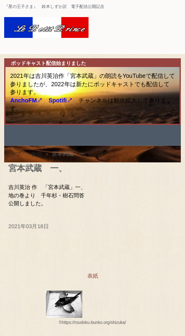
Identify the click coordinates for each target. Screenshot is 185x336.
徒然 (36, 154)
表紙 (92, 276)
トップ (13, 154)
